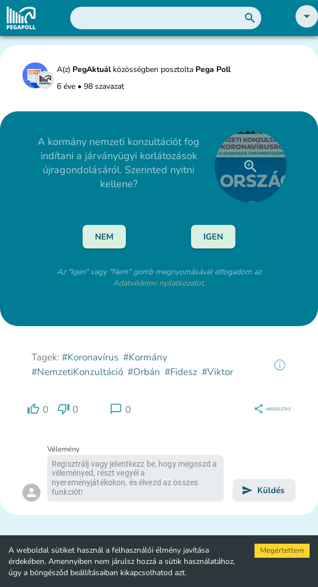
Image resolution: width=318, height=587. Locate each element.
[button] (307, 25)
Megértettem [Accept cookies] (282, 550)
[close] (250, 166)
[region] (280, 365)
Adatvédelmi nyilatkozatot (158, 283)
